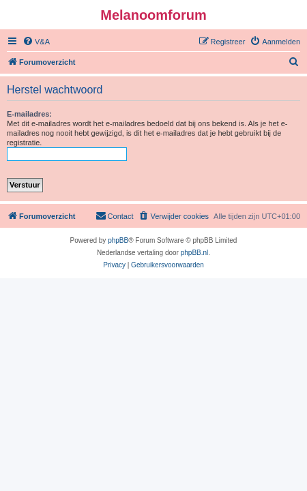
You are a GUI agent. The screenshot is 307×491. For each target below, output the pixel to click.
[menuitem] (36, 41)
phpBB (118, 240)
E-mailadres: (29, 114)
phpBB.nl (195, 252)
